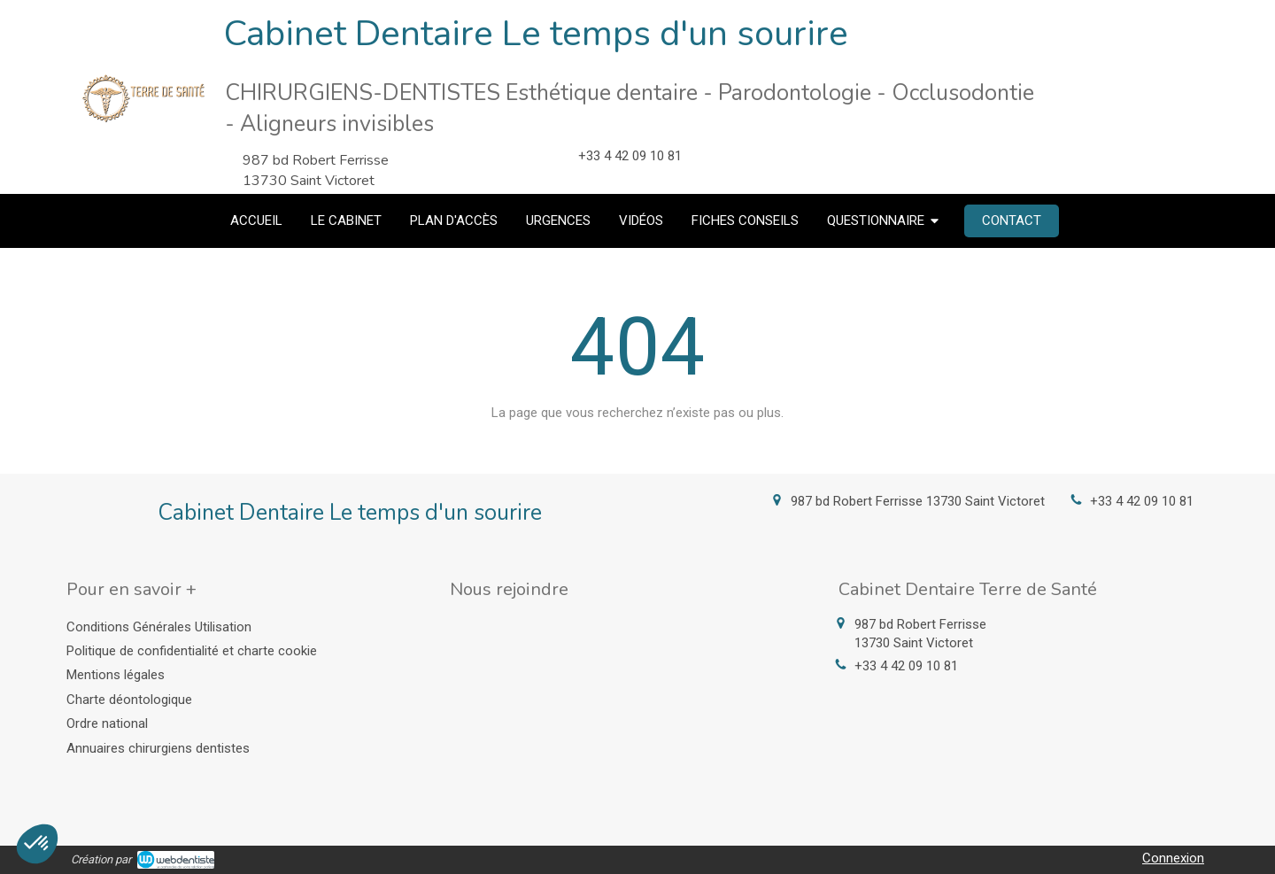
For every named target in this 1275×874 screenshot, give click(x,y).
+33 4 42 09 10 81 (1142, 501)
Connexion (1173, 858)
